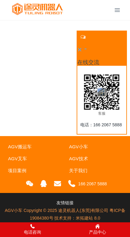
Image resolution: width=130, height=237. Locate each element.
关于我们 (78, 170)
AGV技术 (78, 158)
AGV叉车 (17, 158)
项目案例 (17, 170)
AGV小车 (78, 146)
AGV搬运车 (20, 146)
